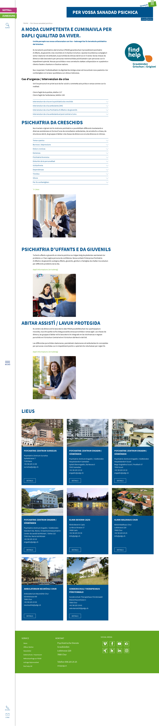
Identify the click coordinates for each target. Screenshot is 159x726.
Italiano (134, 79)
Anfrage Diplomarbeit (33, 720)
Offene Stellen (30, 705)
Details (29, 539)
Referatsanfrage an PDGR (35, 716)
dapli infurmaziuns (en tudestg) (45, 327)
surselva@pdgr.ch (31, 525)
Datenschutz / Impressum (35, 713)
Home (25, 81)
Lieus (37, 247)
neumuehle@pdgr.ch (32, 663)
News (26, 701)
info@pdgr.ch (74, 594)
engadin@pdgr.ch (76, 531)
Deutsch (147, 79)
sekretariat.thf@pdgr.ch (78, 667)
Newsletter (28, 709)
